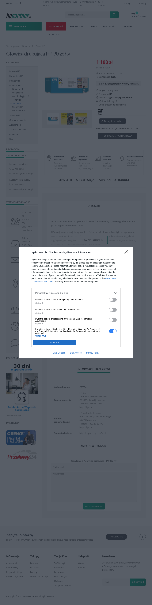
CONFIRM (54, 342)
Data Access (76, 353)
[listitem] (76, 293)
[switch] (113, 300)
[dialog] (76, 302)
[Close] (127, 252)
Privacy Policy (92, 353)
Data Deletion (59, 353)
